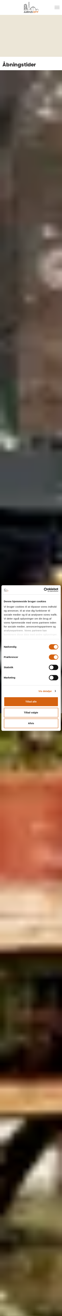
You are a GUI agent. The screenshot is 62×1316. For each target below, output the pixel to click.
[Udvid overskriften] (57, 7)
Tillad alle (31, 701)
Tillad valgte (31, 712)
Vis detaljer (45, 691)
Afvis (31, 723)
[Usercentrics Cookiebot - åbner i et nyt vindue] (44, 590)
